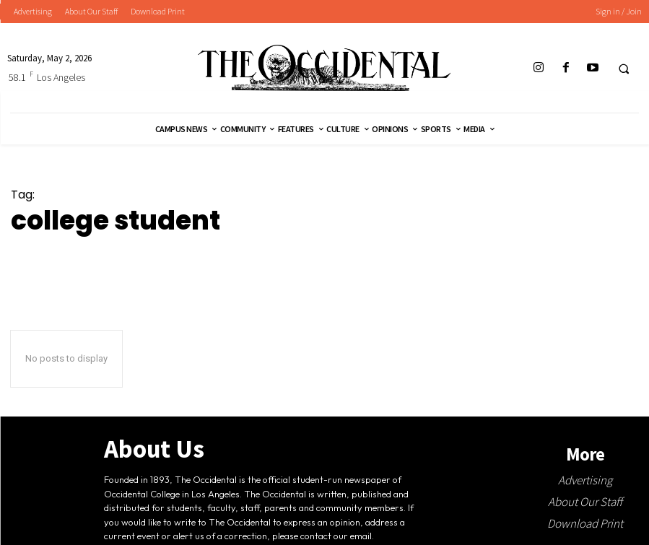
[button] (624, 69)
